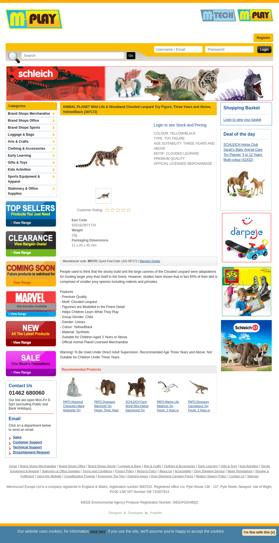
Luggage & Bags (21, 135)
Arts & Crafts (18, 142)
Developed (135, 512)
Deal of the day (239, 134)
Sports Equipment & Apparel (24, 179)
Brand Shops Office (23, 121)
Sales (17, 437)
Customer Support (27, 442)
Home (13, 466)
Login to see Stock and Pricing (180, 125)
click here (97, 531)
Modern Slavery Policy (211, 476)
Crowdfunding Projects (79, 476)
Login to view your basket (242, 120)
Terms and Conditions (97, 471)
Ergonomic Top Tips (111, 476)
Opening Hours (138, 476)
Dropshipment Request (31, 452)
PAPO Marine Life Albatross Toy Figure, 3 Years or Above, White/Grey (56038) (168, 410)
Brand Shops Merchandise (29, 114)
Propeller (156, 512)
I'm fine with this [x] (259, 532)
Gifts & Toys (17, 162)
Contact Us (236, 476)
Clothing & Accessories (26, 149)
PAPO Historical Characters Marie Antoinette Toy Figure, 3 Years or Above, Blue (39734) (75, 410)
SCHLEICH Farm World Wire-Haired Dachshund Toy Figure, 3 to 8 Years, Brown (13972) (138, 410)
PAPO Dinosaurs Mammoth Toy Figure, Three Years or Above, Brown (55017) (106, 410)
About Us (165, 471)
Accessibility (183, 471)
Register (263, 38)
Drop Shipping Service (209, 471)
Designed (115, 512)
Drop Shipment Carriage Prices (172, 476)
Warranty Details (150, 261)
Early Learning (19, 156)
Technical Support (27, 447)
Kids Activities (19, 169)
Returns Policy (147, 471)
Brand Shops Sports (24, 128)
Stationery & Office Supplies (23, 191)
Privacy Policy (124, 471)
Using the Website (49, 476)
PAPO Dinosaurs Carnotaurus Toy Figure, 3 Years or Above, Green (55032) (199, 410)
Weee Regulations (239, 471)
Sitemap (252, 476)
